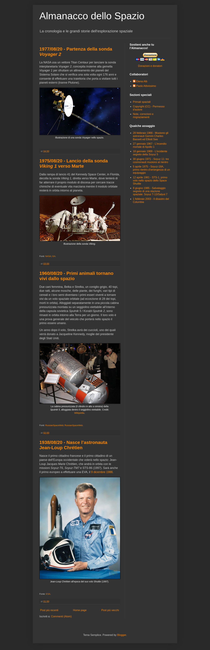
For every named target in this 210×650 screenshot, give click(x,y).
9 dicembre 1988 (102, 472)
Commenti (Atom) (61, 616)
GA (53, 256)
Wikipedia (79, 413)
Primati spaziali (142, 101)
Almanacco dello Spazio (91, 15)
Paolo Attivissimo (146, 86)
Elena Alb (141, 81)
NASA (48, 256)
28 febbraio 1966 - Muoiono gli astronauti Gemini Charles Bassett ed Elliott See (150, 136)
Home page (80, 610)
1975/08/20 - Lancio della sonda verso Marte (73, 163)
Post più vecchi (110, 610)
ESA (48, 594)
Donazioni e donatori (150, 66)
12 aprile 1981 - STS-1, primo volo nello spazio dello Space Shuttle (150, 180)
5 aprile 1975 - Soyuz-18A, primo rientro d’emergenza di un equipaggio (151, 169)
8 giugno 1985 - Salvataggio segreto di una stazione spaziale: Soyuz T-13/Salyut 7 (150, 191)
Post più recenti (49, 610)
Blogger (121, 635)
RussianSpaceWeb (54, 425)
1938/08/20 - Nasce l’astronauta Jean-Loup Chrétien (73, 445)
